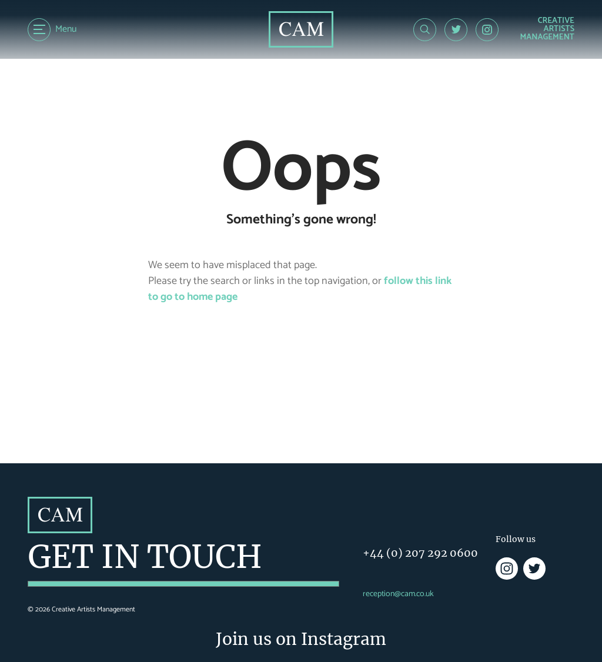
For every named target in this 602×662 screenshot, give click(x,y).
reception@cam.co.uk (398, 594)
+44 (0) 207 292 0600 (420, 553)
